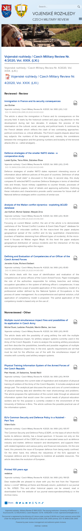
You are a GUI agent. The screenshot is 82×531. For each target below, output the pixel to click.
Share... (10, 503)
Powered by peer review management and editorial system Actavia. (41, 522)
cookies (45, 526)
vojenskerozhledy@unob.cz (69, 513)
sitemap (37, 526)
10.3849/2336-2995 (70, 519)
